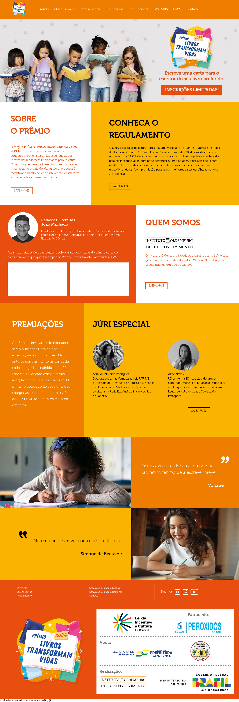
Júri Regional (114, 9)
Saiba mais (21, 190)
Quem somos (64, 9)
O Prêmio (42, 9)
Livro (176, 9)
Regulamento (90, 9)
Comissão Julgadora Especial (105, 588)
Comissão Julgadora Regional (105, 592)
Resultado (160, 9)
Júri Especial (139, 9)
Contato (192, 9)
